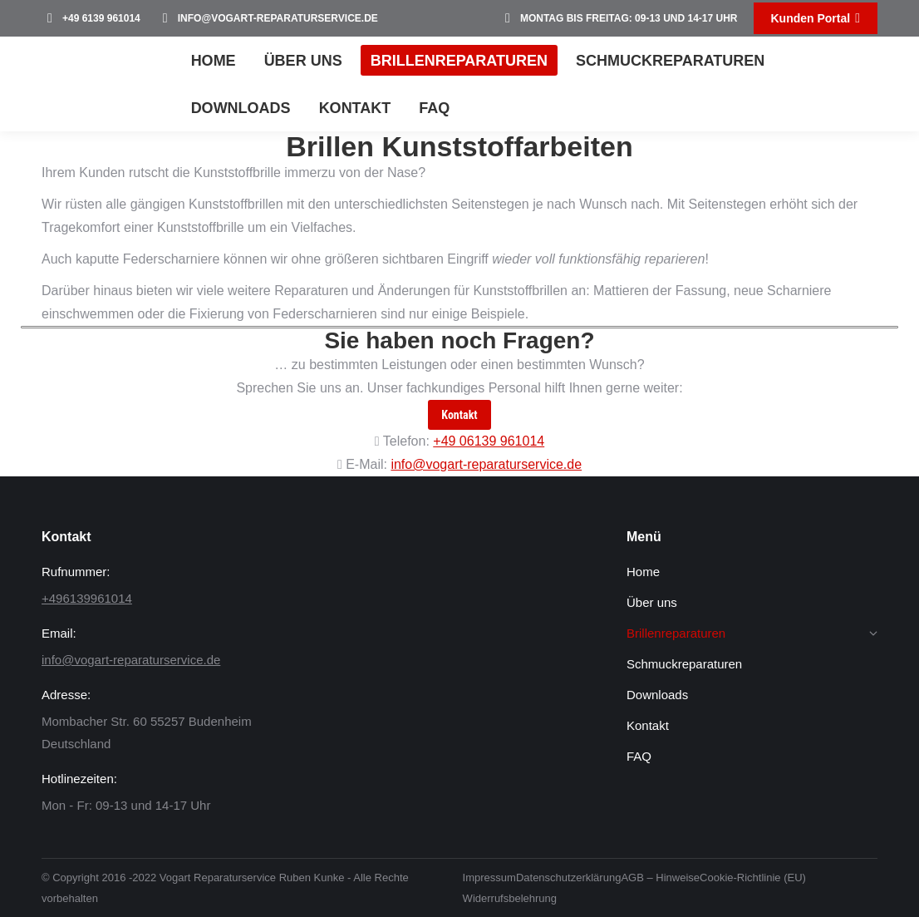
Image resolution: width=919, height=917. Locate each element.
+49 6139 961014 (91, 18)
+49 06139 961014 (488, 441)
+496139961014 (87, 598)
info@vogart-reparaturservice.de (267, 18)
